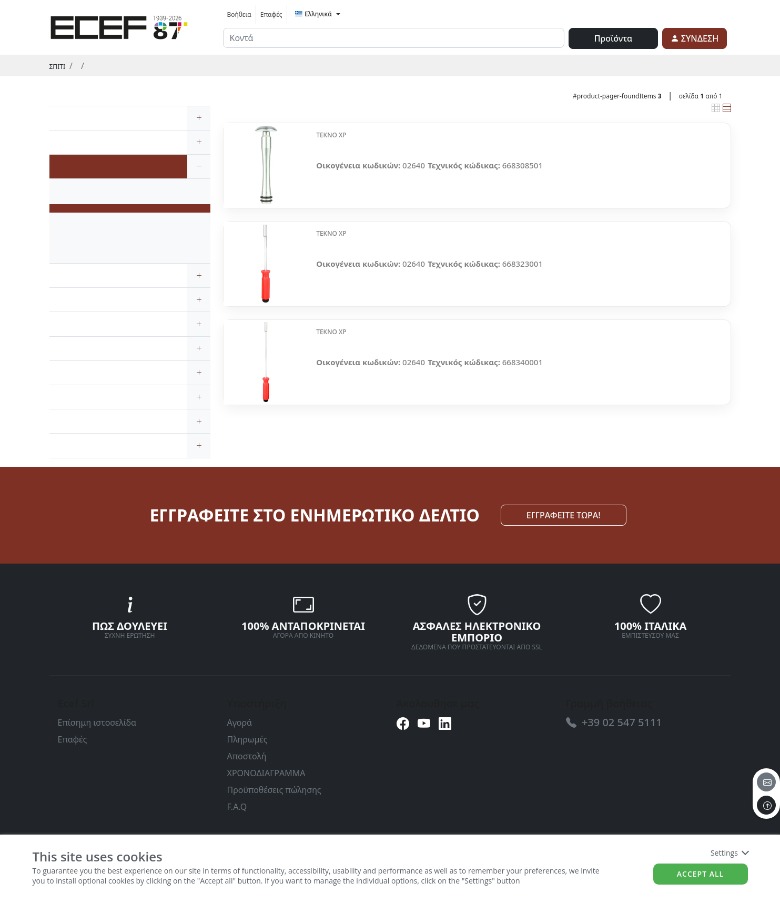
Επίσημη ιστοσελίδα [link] (97, 722)
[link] (119, 26)
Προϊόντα (613, 38)
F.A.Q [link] (237, 806)
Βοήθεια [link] (239, 14)
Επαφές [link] (271, 14)
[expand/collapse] (198, 118)
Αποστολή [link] (247, 756)
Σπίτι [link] (57, 66)
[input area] (393, 38)
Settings (729, 853)
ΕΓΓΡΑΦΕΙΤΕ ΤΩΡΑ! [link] (563, 515)
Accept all (700, 874)
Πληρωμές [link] (247, 739)
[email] (766, 781)
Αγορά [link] (239, 722)
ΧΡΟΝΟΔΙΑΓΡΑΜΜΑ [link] (266, 773)
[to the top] (766, 805)
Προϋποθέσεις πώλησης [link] (274, 790)
